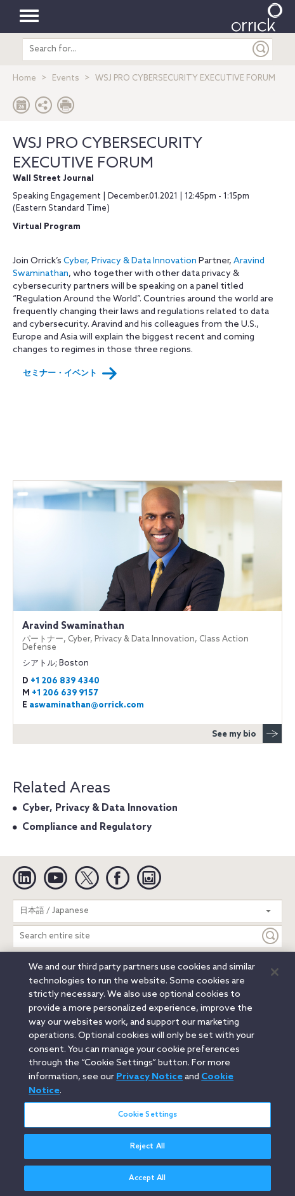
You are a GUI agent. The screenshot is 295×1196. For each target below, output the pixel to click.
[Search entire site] (136, 936)
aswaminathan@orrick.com (86, 705)
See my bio (247, 733)
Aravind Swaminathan (147, 636)
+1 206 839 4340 (65, 681)
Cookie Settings (148, 1119)
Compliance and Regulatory (87, 827)
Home (24, 78)
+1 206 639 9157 (65, 693)
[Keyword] (270, 936)
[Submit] (261, 49)
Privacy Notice (149, 1082)
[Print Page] (66, 108)
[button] (44, 108)
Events (65, 78)
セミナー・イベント (70, 373)
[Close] (275, 978)
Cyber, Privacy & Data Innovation (130, 261)
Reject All (147, 1151)
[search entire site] (136, 49)
